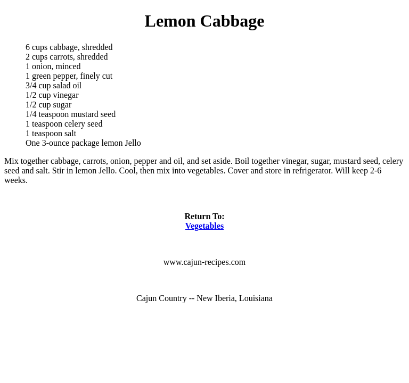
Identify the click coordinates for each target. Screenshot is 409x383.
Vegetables (204, 225)
